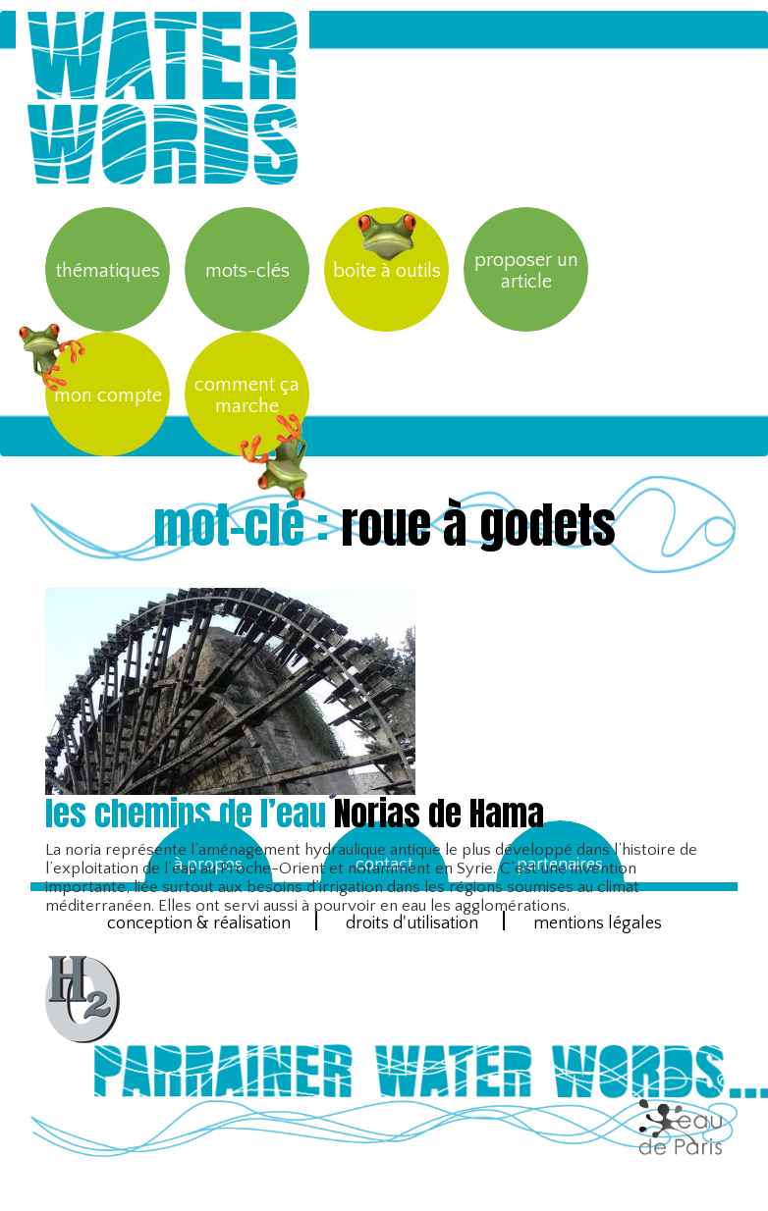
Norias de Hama (294, 813)
